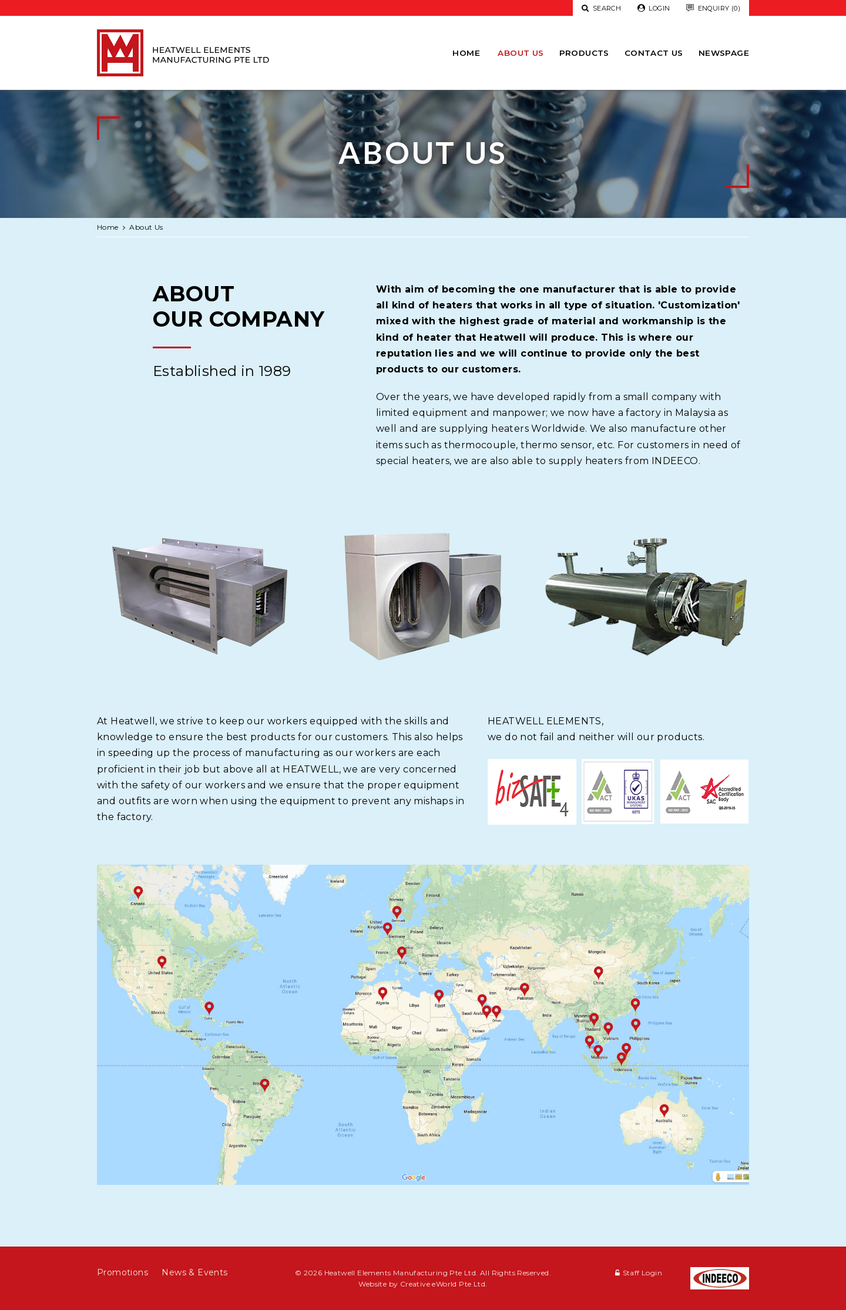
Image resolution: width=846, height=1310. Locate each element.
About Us (520, 53)
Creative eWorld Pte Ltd (442, 1283)
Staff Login (642, 1272)
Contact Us (654, 53)
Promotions (122, 1272)
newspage (724, 53)
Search (601, 8)
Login (653, 9)
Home (466, 53)
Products (584, 53)
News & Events (194, 1272)
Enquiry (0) (713, 9)
